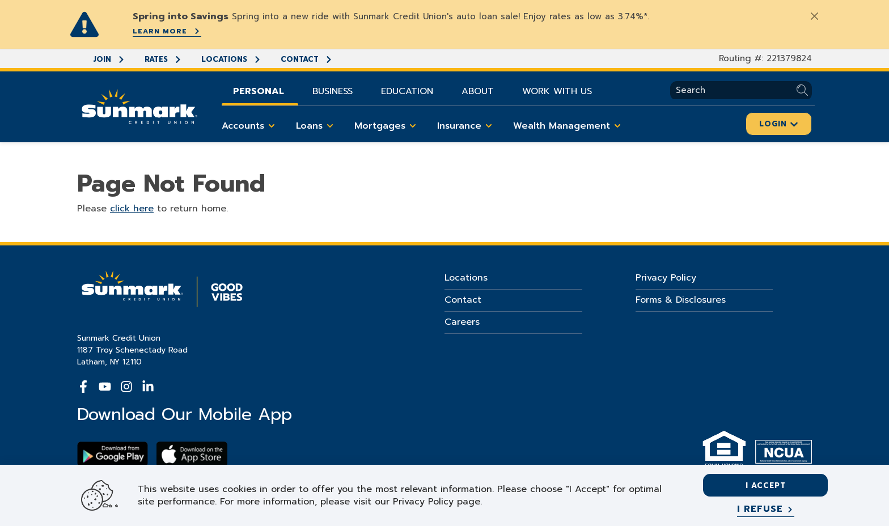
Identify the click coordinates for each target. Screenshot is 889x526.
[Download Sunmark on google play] (112, 454)
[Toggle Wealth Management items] (617, 125)
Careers (462, 322)
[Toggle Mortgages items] (412, 125)
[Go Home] (139, 105)
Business (332, 91)
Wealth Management (569, 125)
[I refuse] (765, 509)
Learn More (167, 31)
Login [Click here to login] (778, 123)
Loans (316, 125)
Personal (258, 91)
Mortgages (387, 125)
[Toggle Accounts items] (271, 125)
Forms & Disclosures (681, 300)
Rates (163, 59)
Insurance (466, 125)
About (478, 91)
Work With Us (557, 91)
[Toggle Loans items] (330, 125)
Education (407, 91)
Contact (307, 59)
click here (132, 208)
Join (109, 59)
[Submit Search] (804, 90)
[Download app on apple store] (191, 454)
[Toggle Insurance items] (488, 125)
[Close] (814, 15)
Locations (231, 59)
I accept (766, 485)
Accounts (250, 125)
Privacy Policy (666, 278)
